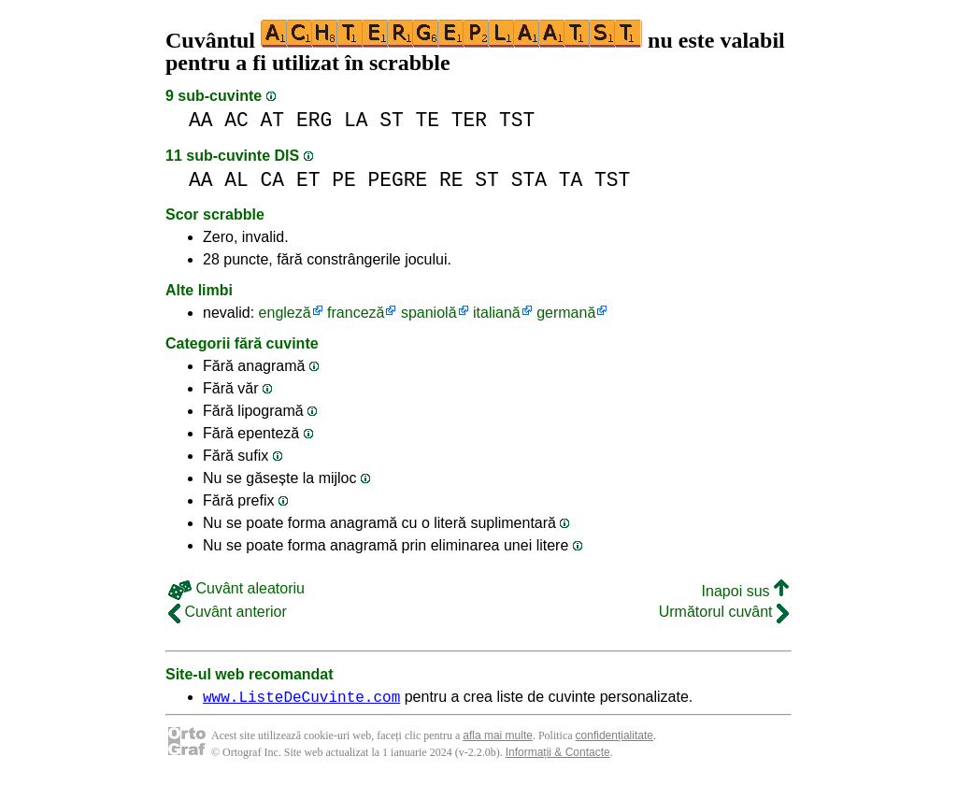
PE (344, 179)
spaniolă (429, 313)
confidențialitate (614, 738)
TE (428, 120)
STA (529, 179)
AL (236, 179)
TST (517, 120)
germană (565, 313)
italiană (497, 313)
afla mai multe (498, 738)
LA (356, 120)
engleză (285, 313)
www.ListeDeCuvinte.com (301, 699)
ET (308, 179)
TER (469, 120)
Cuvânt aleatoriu (236, 588)
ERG (314, 120)
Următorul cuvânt (724, 612)
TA (571, 179)
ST (391, 120)
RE (451, 179)
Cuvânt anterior (227, 612)
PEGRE (397, 179)
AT (273, 120)
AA (201, 120)
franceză (355, 313)
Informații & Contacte (558, 755)
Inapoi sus (745, 591)
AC (236, 120)
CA (273, 179)
